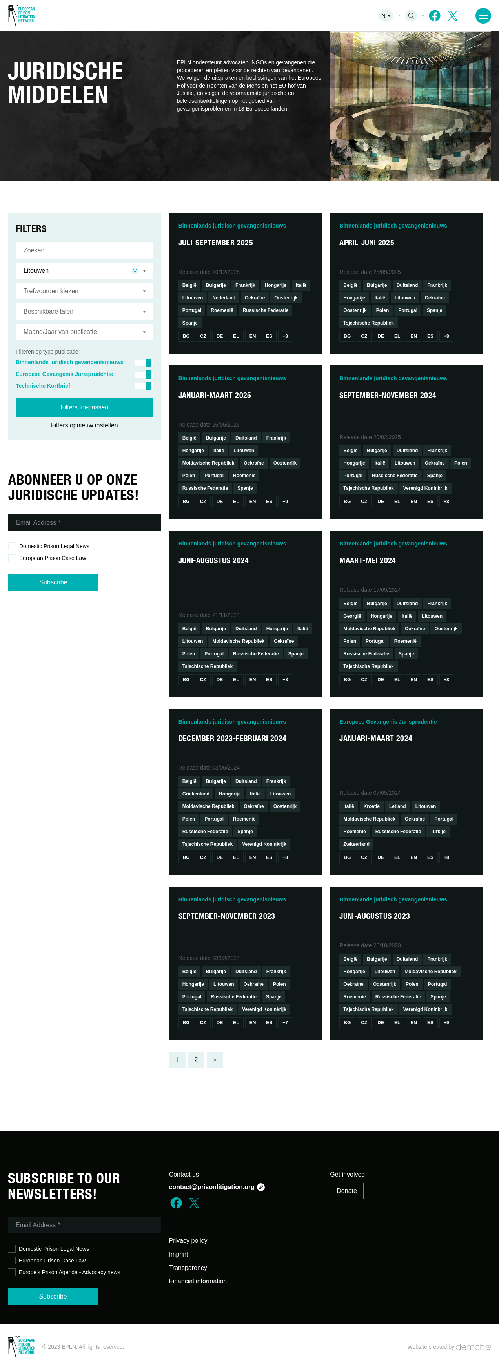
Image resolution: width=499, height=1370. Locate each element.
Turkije (437, 831)
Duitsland (407, 285)
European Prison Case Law (47, 558)
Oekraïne (255, 298)
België (189, 285)
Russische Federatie (266, 310)
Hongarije (275, 285)
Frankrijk (245, 285)
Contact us (184, 1174)
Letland (397, 806)
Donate (347, 1191)
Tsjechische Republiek (368, 323)
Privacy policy (188, 1240)
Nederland (223, 298)
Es (269, 336)
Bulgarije (216, 285)
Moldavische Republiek (208, 463)
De (220, 336)
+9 (285, 501)
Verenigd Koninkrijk (425, 488)
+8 (285, 336)
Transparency (188, 1267)
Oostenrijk (285, 298)
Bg (186, 336)
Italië (301, 285)
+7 (285, 1022)
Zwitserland (356, 844)
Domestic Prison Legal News (48, 546)
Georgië (352, 616)
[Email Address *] (84, 522)
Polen (382, 310)
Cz (203, 336)
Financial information (198, 1281)
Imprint (178, 1254)
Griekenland (195, 794)
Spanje (190, 323)
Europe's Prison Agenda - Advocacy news (64, 1272)
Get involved (347, 1174)
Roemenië (222, 310)
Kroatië (372, 806)
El (236, 336)
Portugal (192, 310)
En (253, 336)
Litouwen (192, 298)
